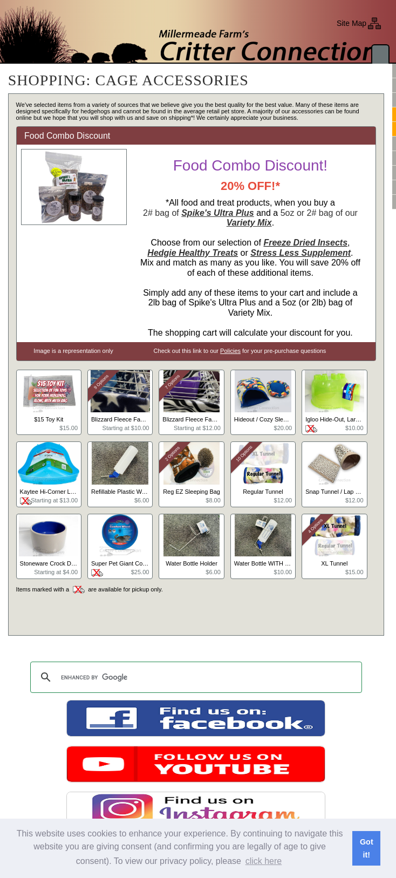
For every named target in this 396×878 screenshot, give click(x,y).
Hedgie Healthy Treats (192, 252)
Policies (230, 351)
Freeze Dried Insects (305, 242)
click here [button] (263, 861)
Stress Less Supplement (300, 252)
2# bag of (198, 212)
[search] (194, 677)
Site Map (351, 23)
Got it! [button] (366, 848)
